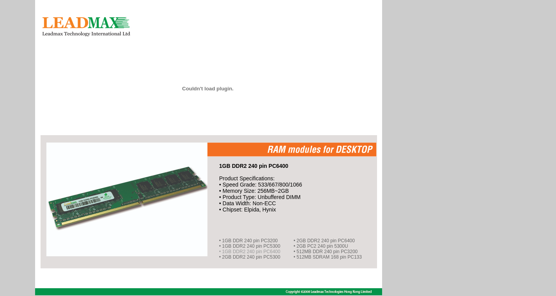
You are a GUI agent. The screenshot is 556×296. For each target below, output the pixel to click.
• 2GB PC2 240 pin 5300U (321, 246)
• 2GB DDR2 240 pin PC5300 (249, 257)
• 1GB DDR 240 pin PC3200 (248, 240)
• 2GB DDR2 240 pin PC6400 (324, 240)
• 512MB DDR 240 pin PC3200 (326, 251)
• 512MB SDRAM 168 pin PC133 (328, 257)
